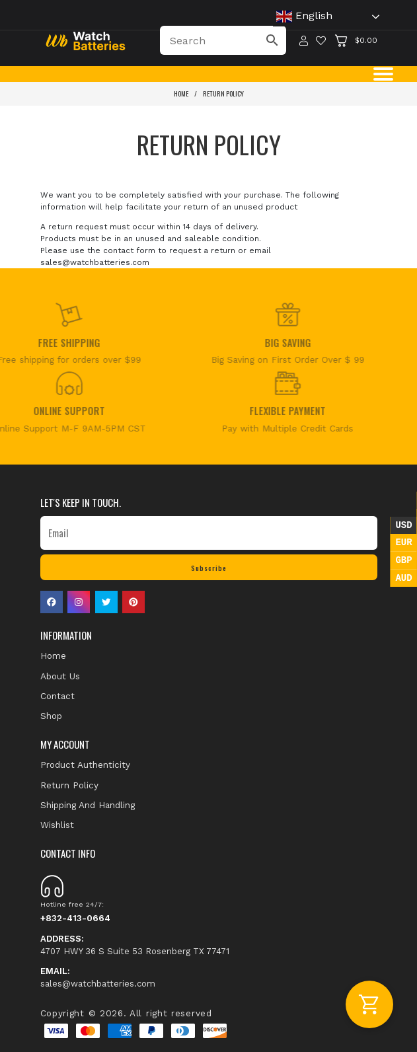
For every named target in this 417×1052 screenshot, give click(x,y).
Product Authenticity (85, 764)
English (304, 16)
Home (181, 93)
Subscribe (209, 567)
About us (60, 676)
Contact (57, 696)
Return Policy (223, 93)
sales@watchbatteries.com (97, 977)
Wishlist (57, 824)
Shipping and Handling (87, 805)
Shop (51, 715)
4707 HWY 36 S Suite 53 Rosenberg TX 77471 (134, 944)
